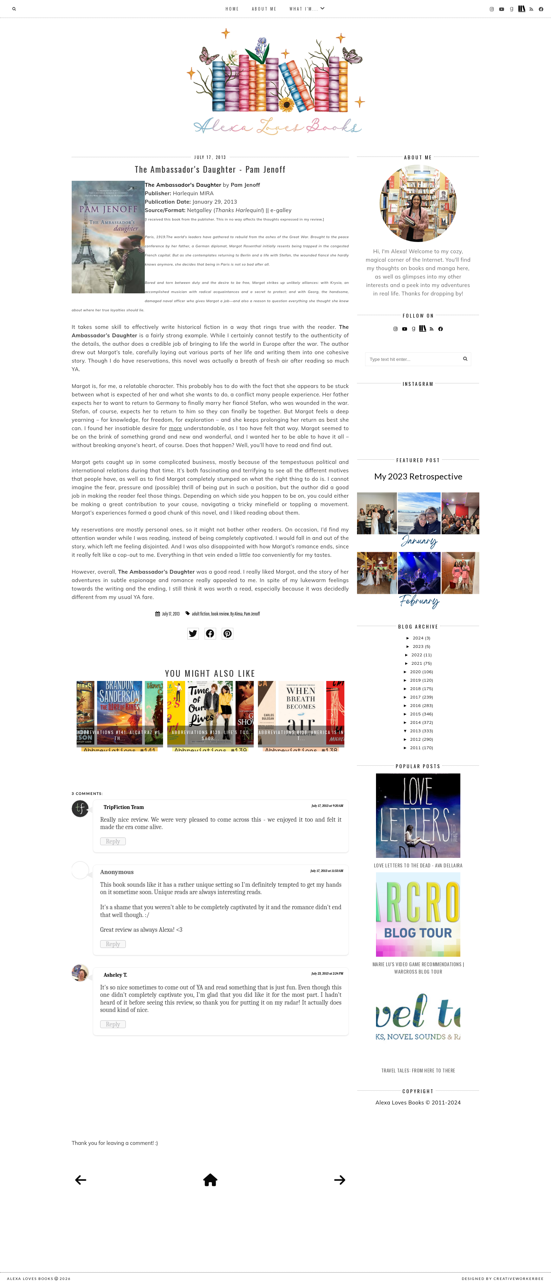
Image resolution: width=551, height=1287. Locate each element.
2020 (416, 671)
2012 (416, 739)
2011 (416, 747)
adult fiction (200, 614)
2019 (416, 680)
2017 (416, 697)
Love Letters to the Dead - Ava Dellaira (418, 865)
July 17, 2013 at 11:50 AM (327, 871)
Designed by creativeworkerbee (503, 1278)
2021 (417, 663)
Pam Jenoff (252, 614)
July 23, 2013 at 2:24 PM (327, 973)
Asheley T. (115, 975)
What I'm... (304, 9)
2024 (419, 638)
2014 (416, 722)
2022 (417, 654)
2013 (416, 730)
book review (220, 614)
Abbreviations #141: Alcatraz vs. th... (120, 735)
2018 (416, 688)
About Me (264, 9)
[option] (120, 716)
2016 (416, 705)
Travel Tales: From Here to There (418, 1070)
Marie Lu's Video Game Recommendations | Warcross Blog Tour (418, 967)
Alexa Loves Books (30, 1278)
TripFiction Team (124, 807)
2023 (419, 646)
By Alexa (237, 614)
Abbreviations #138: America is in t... (301, 735)
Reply (113, 841)
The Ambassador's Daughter (183, 184)
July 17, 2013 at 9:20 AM (327, 806)
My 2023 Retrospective (418, 476)
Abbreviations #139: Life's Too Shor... (210, 735)
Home (232, 9)
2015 (416, 713)
